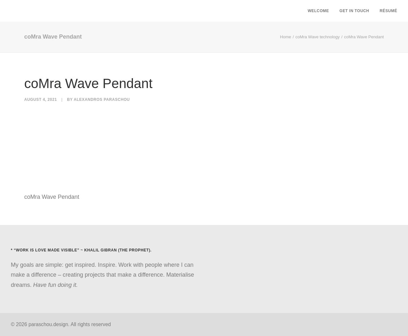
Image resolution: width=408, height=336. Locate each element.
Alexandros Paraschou (102, 99)
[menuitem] (320, 11)
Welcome (318, 11)
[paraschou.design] (13, 11)
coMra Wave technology (317, 36)
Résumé (388, 11)
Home (285, 36)
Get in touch (354, 11)
